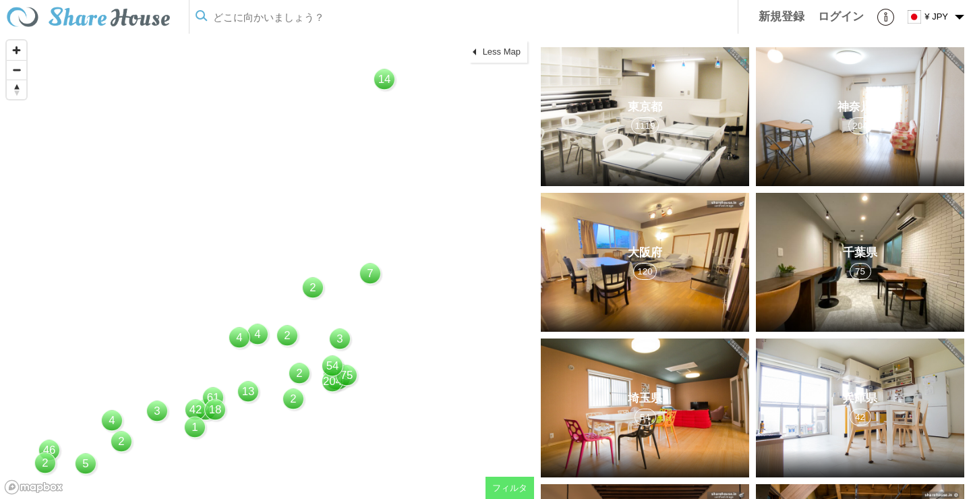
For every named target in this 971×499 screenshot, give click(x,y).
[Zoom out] (16, 70)
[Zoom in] (16, 50)
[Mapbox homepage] (33, 487)
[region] (267, 266)
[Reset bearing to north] (16, 89)
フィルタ (509, 488)
